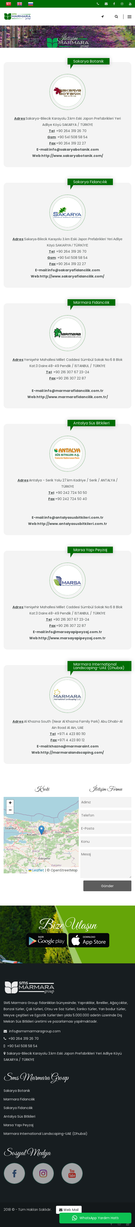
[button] (41, 830)
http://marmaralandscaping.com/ (72, 752)
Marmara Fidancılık (19, 1099)
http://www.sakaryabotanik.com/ (72, 155)
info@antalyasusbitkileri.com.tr (74, 517)
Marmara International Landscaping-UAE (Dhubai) (45, 1133)
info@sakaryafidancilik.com (74, 270)
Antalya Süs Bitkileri (19, 1116)
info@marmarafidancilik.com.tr (74, 390)
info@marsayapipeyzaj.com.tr (73, 632)
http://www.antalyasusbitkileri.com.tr (72, 523)
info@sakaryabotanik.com (74, 149)
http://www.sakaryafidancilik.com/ (72, 276)
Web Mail (69, 1209)
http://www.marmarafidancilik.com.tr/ (72, 397)
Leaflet (36, 870)
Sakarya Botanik (17, 1090)
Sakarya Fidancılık (18, 1107)
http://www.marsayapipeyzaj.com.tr (72, 638)
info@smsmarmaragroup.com (35, 1031)
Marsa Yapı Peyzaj (18, 1125)
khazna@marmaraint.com (73, 746)
